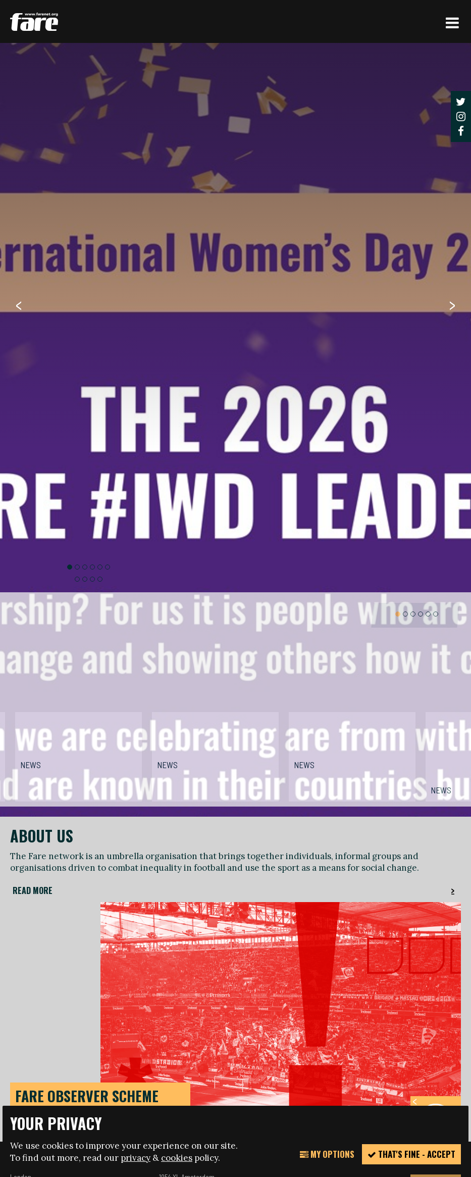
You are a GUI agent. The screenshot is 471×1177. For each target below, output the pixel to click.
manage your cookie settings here (82, 1071)
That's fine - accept (411, 1154)
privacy (135, 1157)
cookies (176, 1157)
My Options (327, 1154)
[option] (235, 552)
